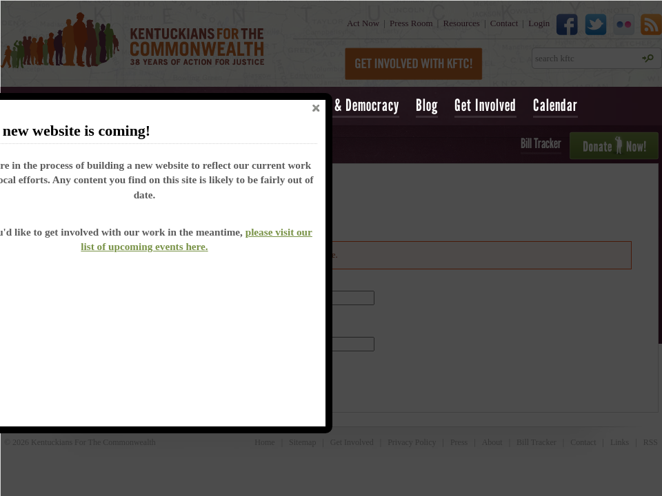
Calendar (555, 105)
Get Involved (485, 105)
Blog (427, 105)
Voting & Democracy (349, 105)
